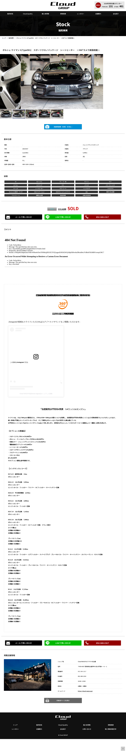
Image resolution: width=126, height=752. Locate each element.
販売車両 (10, 14)
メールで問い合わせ (23, 217)
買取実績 (63, 14)
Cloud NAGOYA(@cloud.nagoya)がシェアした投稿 (36, 393)
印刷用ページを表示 (63, 700)
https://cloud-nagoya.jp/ (85, 691)
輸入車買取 (45, 14)
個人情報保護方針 (110, 729)
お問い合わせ (87, 729)
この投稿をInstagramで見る (19, 362)
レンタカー (80, 14)
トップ (4, 38)
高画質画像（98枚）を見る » (63, 127)
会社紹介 (116, 14)
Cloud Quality (28, 14)
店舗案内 (98, 14)
